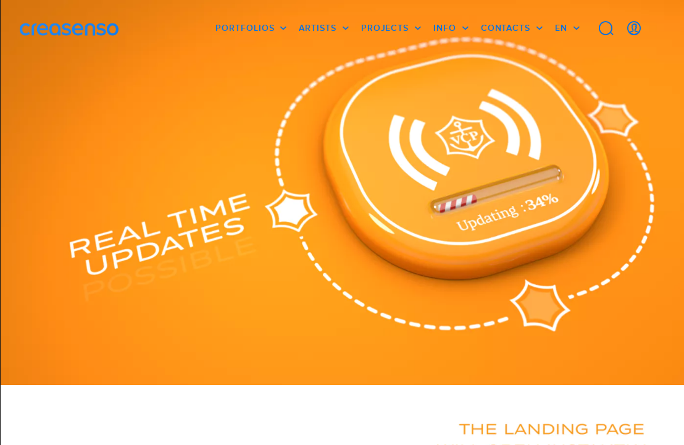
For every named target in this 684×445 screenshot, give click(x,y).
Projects (385, 28)
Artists (317, 28)
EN (561, 28)
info (444, 28)
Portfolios (244, 28)
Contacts (505, 28)
